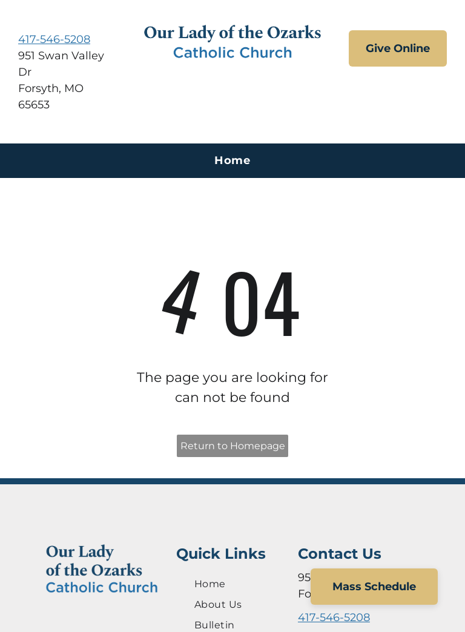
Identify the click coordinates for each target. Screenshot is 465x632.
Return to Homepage (232, 446)
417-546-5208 (54, 39)
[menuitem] (232, 160)
